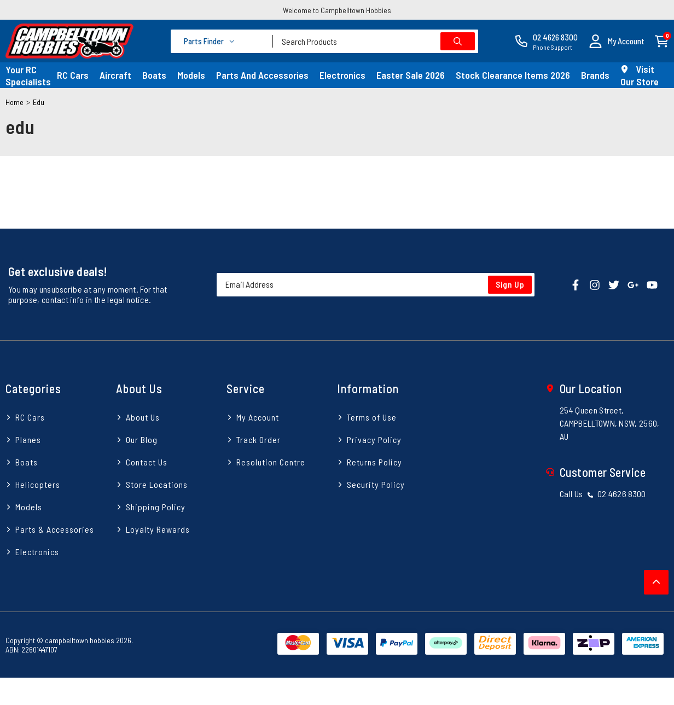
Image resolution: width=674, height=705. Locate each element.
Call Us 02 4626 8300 (603, 493)
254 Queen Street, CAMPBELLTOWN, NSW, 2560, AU (610, 423)
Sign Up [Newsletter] (510, 284)
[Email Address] (375, 284)
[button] (616, 41)
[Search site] (457, 41)
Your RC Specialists (28, 75)
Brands (595, 75)
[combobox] (375, 41)
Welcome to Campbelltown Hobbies (337, 10)
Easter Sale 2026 (410, 75)
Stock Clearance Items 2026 (513, 75)
